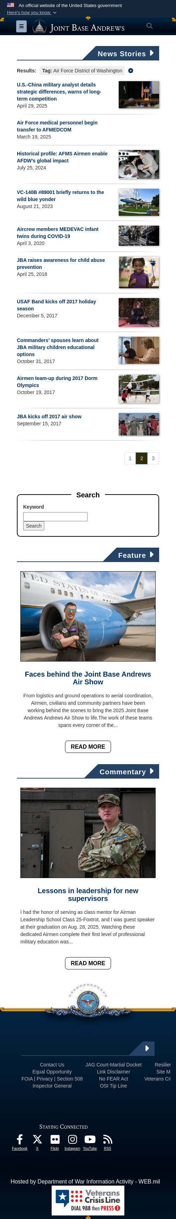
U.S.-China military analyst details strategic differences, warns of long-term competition (59, 92)
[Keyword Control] (55, 516)
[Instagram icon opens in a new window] (72, 1141)
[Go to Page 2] (142, 458)
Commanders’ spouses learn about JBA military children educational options (58, 347)
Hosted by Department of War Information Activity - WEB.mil (85, 1182)
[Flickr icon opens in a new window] (55, 1141)
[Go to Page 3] (153, 458)
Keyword (33, 507)
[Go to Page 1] (130, 458)
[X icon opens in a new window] (37, 1141)
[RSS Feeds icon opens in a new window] (107, 1141)
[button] (32, 12)
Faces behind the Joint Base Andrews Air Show (88, 678)
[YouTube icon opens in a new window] (90, 1141)
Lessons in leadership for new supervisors (88, 894)
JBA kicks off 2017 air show (49, 416)
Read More (88, 747)
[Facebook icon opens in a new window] (19, 1141)
